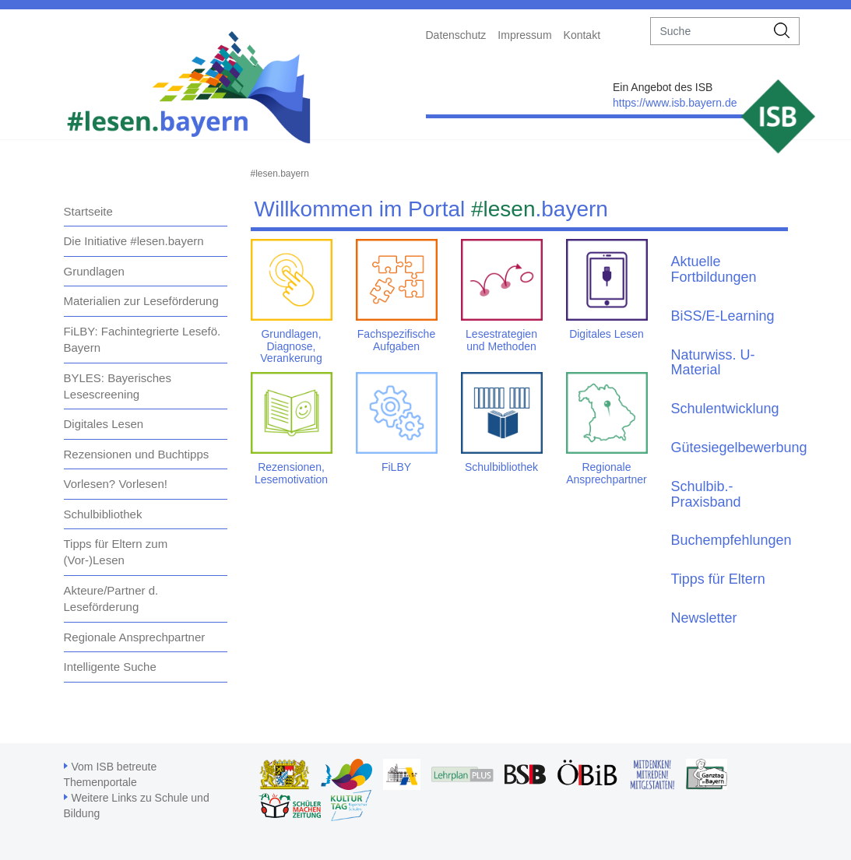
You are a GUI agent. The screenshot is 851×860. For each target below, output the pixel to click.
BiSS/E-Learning (723, 316)
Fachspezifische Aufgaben (396, 340)
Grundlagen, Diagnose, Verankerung (291, 346)
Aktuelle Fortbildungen (714, 269)
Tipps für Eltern (718, 579)
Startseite (88, 211)
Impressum (524, 35)
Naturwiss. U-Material (713, 362)
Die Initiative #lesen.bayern (134, 240)
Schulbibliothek (103, 514)
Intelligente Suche (110, 666)
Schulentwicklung (725, 408)
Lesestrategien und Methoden (501, 340)
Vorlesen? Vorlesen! (115, 483)
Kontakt (582, 35)
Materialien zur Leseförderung (141, 300)
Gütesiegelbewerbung (739, 447)
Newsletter (704, 618)
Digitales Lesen (104, 423)
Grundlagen (94, 271)
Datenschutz (456, 35)
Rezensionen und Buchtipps (136, 454)
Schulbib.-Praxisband (706, 494)
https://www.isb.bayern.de (675, 103)
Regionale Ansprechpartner (135, 637)
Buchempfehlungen (731, 540)
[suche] (708, 31)
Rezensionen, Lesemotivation (291, 473)
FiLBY (396, 467)
